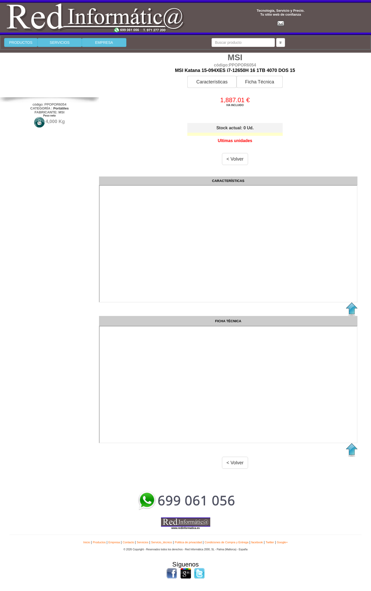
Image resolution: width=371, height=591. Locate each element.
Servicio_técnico (161, 542)
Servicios (143, 542)
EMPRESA (104, 42)
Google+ (282, 542)
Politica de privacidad (188, 542)
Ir (281, 42)
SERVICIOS (60, 42)
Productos (99, 542)
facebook (257, 542)
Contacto (129, 542)
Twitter (269, 542)
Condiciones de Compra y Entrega (226, 542)
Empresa (114, 542)
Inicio (86, 542)
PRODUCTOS (20, 42)
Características (211, 81)
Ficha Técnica (259, 81)
